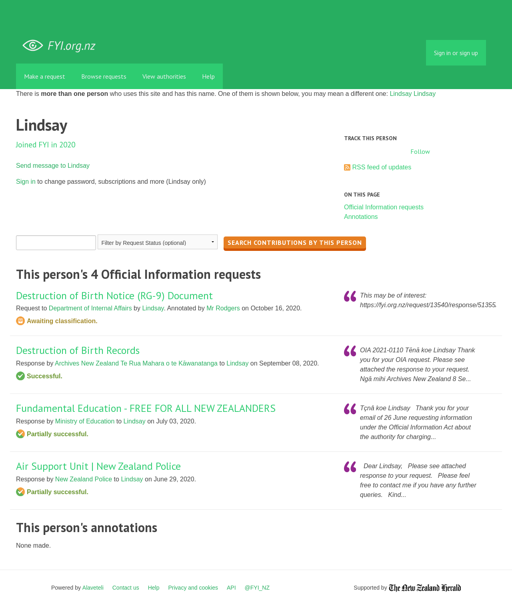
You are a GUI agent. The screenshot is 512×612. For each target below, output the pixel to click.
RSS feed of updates (381, 167)
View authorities (164, 76)
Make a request (44, 76)
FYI (62, 46)
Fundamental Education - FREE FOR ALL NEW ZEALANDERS (146, 408)
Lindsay (401, 93)
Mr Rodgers (223, 308)
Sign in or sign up (456, 53)
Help (208, 76)
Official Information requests (384, 207)
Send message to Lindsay (53, 165)
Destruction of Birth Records (78, 350)
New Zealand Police (83, 479)
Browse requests (103, 76)
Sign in (26, 181)
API (231, 587)
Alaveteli (93, 587)
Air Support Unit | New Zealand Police (98, 466)
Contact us (125, 587)
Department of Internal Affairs (90, 308)
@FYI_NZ (257, 587)
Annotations (361, 216)
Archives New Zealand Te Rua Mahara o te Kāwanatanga (136, 363)
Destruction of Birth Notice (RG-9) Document (114, 295)
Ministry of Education (85, 421)
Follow (420, 151)
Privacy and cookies (193, 587)
